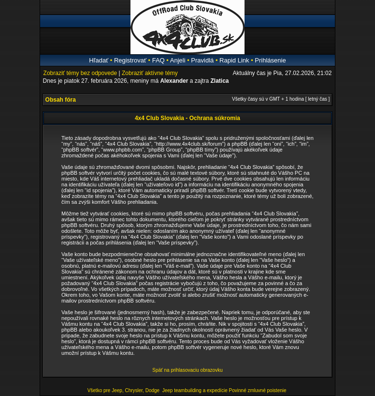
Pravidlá (202, 60)
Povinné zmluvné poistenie (258, 390)
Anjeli (178, 60)
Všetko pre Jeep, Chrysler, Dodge (124, 390)
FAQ (158, 60)
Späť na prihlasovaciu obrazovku (187, 370)
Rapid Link (234, 60)
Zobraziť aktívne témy (150, 73)
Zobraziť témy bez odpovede (80, 73)
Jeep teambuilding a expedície (195, 390)
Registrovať (130, 60)
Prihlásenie (270, 60)
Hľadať (98, 60)
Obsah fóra (60, 99)
